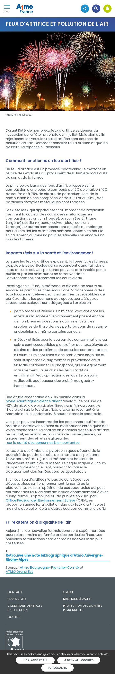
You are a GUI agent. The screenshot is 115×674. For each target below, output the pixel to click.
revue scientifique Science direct (34, 401)
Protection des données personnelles (82, 608)
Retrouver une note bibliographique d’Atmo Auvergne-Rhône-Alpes (54, 557)
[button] (96, 8)
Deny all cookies (79, 660)
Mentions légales (76, 599)
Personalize (57, 667)
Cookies (14, 617)
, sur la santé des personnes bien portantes (43, 443)
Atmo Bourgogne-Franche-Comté (49, 567)
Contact (15, 592)
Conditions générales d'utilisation (25, 608)
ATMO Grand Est (19, 571)
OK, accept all (35, 660)
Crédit (68, 592)
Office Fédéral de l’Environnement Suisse (40, 500)
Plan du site (17, 599)
